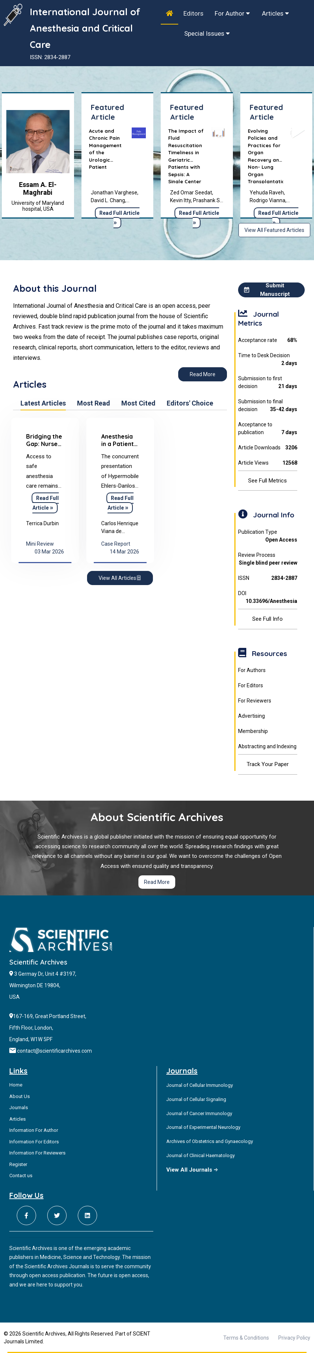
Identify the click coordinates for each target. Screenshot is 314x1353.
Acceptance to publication (267, 429)
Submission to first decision (267, 382)
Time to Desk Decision (267, 359)
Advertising (251, 716)
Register (18, 1164)
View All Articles (120, 578)
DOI (267, 597)
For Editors (250, 685)
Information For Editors (34, 1141)
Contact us (20, 1175)
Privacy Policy (294, 1338)
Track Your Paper (268, 764)
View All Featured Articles (274, 230)
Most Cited (138, 403)
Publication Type (267, 536)
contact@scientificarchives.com (54, 1051)
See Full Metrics (267, 480)
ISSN (267, 578)
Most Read (93, 403)
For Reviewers (254, 701)
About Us (19, 1096)
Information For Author (33, 1130)
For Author (232, 13)
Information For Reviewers (37, 1153)
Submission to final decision (267, 405)
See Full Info (267, 619)
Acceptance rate (267, 340)
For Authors (252, 670)
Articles (275, 13)
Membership (253, 731)
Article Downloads (267, 448)
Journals (18, 1107)
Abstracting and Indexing (267, 746)
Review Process (267, 559)
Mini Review (40, 544)
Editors (193, 13)
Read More (202, 374)
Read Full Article (119, 218)
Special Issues (207, 33)
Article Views (267, 463)
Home (15, 1085)
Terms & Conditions (246, 1338)
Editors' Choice (190, 403)
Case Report (115, 544)
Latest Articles (43, 403)
